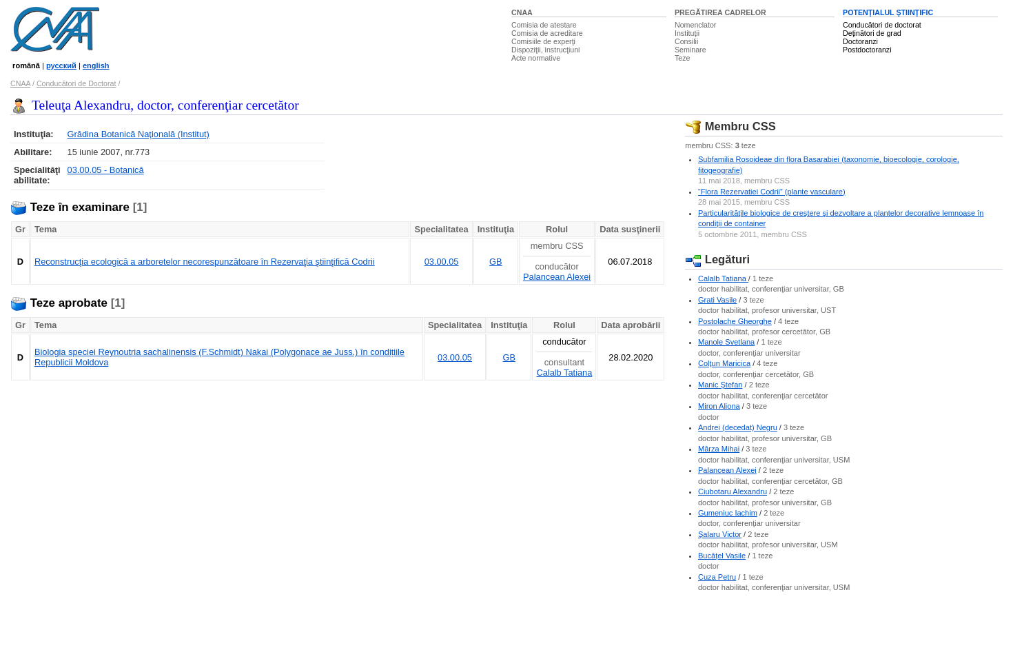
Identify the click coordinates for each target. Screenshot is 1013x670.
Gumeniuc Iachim (727, 513)
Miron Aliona (719, 406)
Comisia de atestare (544, 25)
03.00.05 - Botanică (106, 170)
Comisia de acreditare (547, 33)
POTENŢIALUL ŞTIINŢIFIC (888, 12)
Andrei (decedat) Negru (737, 427)
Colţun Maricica (724, 363)
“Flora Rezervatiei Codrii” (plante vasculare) (772, 191)
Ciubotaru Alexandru (732, 491)
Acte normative (535, 58)
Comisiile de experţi (543, 41)
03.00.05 (441, 261)
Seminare (690, 49)
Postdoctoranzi (867, 49)
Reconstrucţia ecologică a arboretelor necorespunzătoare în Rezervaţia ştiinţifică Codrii (204, 261)
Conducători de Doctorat (76, 83)
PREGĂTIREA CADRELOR (720, 12)
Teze (682, 58)
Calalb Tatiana (564, 372)
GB (495, 261)
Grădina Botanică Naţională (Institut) (138, 134)
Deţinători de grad (872, 33)
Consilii (686, 41)
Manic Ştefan (720, 384)
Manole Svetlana (726, 342)
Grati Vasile (717, 300)
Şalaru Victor (719, 534)
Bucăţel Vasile (722, 555)
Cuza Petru (717, 577)
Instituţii (687, 33)
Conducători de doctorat (882, 25)
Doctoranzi (860, 41)
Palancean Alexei (557, 277)
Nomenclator (695, 25)
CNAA (522, 12)
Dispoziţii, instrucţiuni (545, 49)
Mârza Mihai (718, 449)
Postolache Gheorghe (735, 321)
